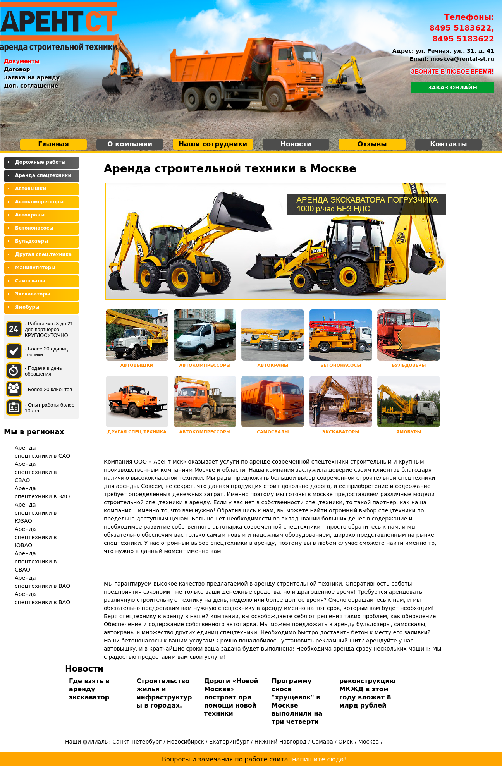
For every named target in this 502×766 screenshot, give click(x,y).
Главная (53, 144)
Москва (368, 742)
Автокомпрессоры (39, 201)
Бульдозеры (31, 241)
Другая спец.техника (43, 254)
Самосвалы (30, 280)
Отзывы (372, 144)
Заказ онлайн (452, 87)
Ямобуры (27, 307)
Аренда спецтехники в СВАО (36, 561)
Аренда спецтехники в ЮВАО (36, 537)
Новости (295, 144)
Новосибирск (185, 742)
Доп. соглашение (31, 85)
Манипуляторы (35, 267)
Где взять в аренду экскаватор (89, 689)
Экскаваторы (32, 294)
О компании (129, 144)
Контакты (448, 144)
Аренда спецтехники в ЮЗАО (36, 513)
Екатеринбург (229, 742)
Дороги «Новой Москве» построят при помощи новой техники (231, 697)
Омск (345, 742)
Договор (17, 69)
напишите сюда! (319, 759)
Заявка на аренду (32, 77)
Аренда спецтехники (43, 175)
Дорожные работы (40, 162)
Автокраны (30, 215)
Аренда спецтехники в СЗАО (36, 472)
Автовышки (30, 188)
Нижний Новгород (280, 742)
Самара (322, 742)
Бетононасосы (34, 228)
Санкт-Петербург (137, 742)
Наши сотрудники (213, 144)
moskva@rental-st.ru (462, 59)
